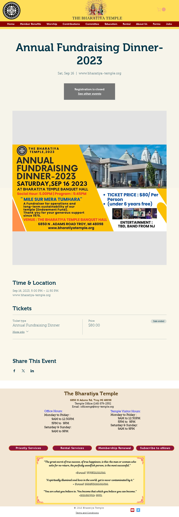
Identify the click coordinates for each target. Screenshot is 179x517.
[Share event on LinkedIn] (32, 370)
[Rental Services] (72, 448)
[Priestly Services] (28, 448)
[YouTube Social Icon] (132, 510)
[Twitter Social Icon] (138, 510)
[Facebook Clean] (144, 510)
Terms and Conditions (87, 513)
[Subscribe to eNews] (155, 448)
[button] (162, 9)
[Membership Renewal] (115, 448)
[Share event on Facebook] (14, 370)
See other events (89, 93)
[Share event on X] (23, 370)
